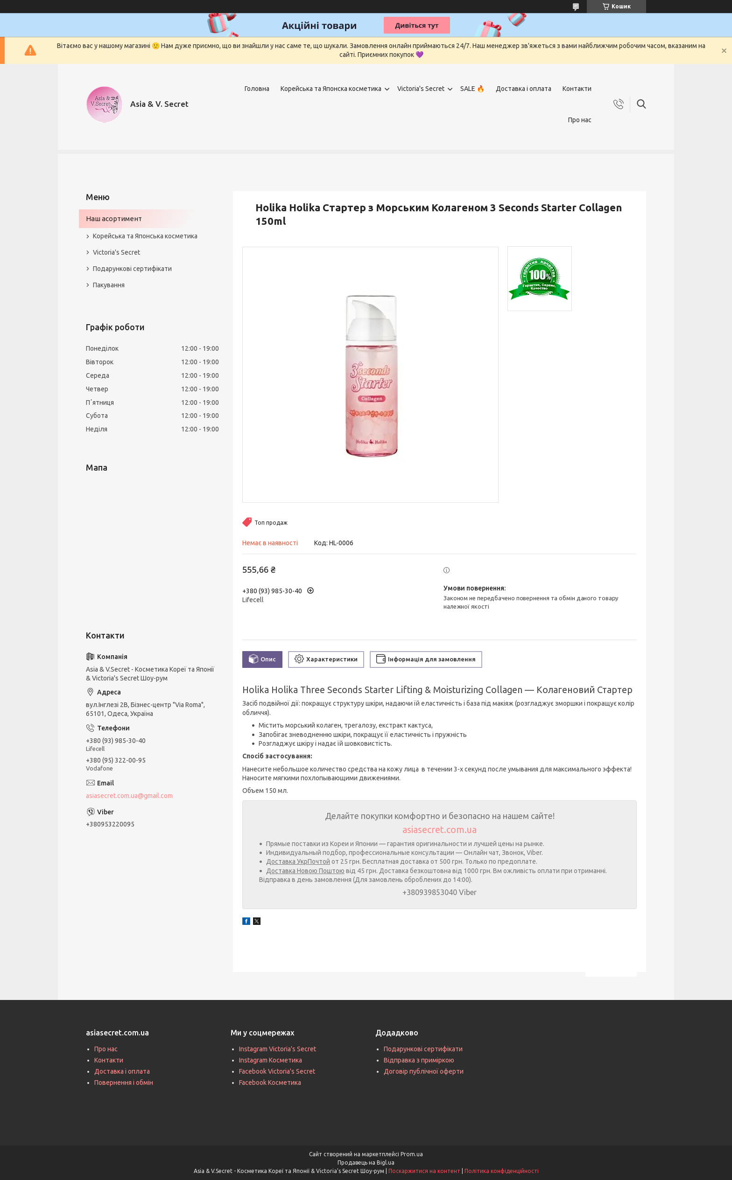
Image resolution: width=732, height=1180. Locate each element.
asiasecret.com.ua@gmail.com (129, 795)
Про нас (579, 120)
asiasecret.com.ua (439, 829)
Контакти (577, 88)
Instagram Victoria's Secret (277, 1049)
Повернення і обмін (123, 1082)
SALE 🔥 (472, 88)
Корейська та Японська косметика (145, 236)
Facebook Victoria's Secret (277, 1071)
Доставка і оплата (523, 88)
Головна (257, 88)
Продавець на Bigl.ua (366, 1162)
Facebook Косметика (270, 1082)
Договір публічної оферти (424, 1071)
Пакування (109, 285)
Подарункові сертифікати (132, 268)
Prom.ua (412, 1154)
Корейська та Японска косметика (331, 88)
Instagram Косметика (270, 1060)
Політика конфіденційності (502, 1171)
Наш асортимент (114, 218)
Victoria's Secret (420, 88)
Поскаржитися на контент (424, 1171)
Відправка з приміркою (419, 1060)
